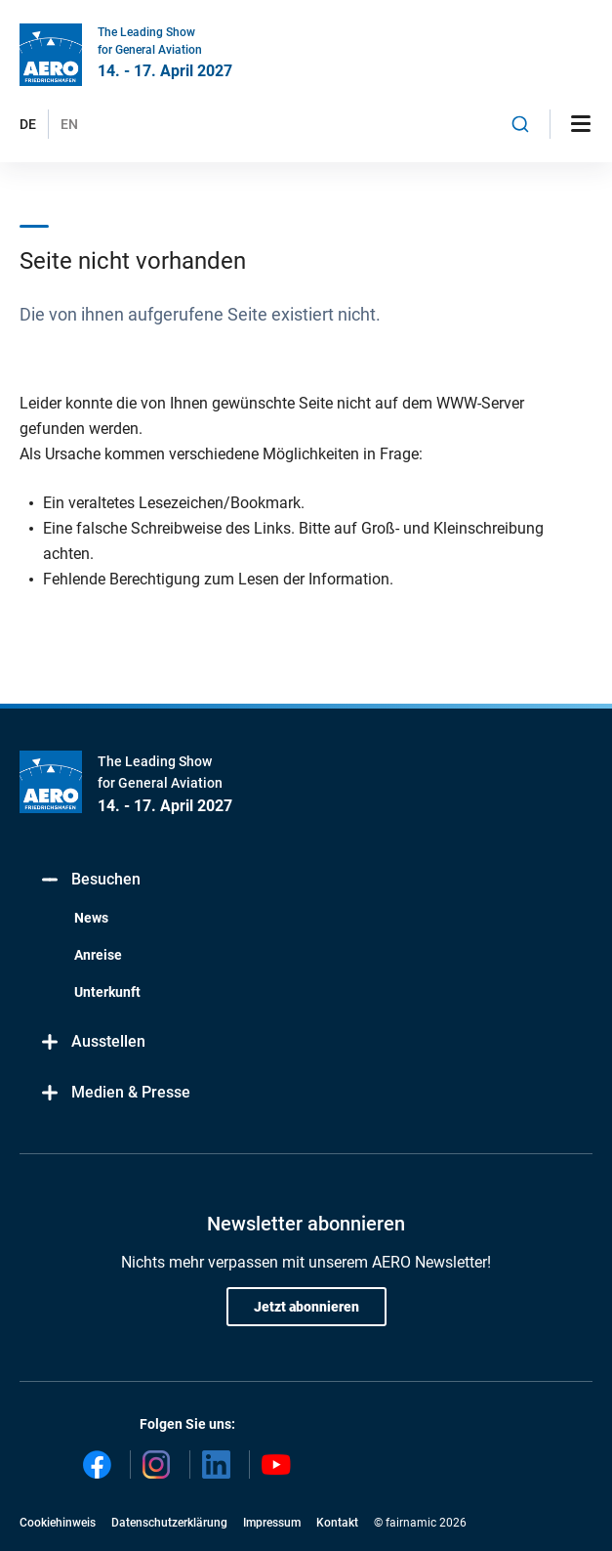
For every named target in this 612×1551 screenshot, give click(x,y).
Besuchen (90, 880)
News (91, 918)
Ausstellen (92, 1042)
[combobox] (520, 124)
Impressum (272, 1522)
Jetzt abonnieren (306, 1306)
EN (69, 124)
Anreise (98, 955)
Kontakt (337, 1522)
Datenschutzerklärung (169, 1522)
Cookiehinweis (58, 1522)
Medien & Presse (114, 1093)
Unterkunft (107, 992)
